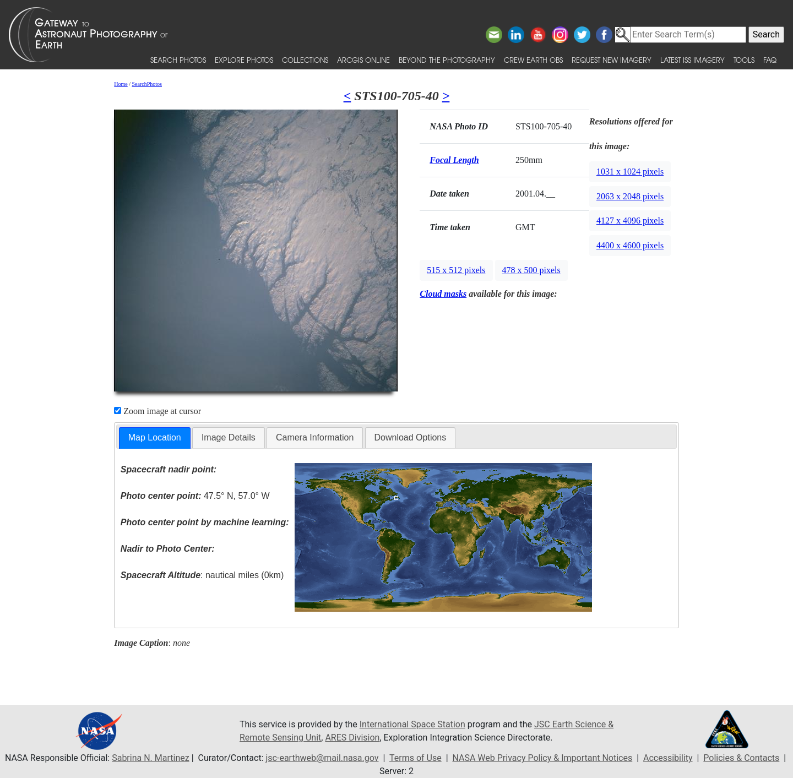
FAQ (769, 60)
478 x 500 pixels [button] (531, 270)
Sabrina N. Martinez (150, 758)
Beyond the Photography (447, 60)
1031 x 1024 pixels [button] (630, 171)
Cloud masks (443, 293)
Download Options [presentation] (410, 437)
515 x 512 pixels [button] (456, 270)
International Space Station (412, 724)
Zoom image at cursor (157, 411)
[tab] (155, 438)
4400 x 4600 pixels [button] (630, 245)
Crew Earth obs (533, 60)
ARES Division (352, 737)
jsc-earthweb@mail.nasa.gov (322, 758)
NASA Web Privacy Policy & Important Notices (542, 758)
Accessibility (668, 758)
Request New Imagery (611, 60)
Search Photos (178, 60)
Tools (744, 60)
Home (120, 84)
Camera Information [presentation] (315, 437)
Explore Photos (244, 60)
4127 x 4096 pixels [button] (630, 220)
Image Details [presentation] (229, 437)
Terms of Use (415, 758)
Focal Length (454, 160)
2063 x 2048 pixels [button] (630, 196)
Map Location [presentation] (154, 437)
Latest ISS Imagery (692, 60)
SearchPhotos (147, 84)
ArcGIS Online (363, 60)
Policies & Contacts (741, 758)
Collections (305, 60)
